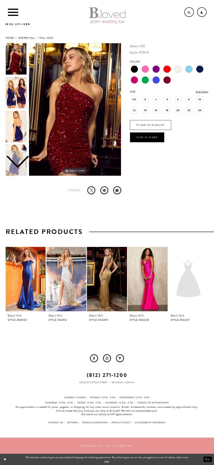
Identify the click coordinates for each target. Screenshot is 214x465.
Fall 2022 (46, 38)
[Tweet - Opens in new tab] (91, 190)
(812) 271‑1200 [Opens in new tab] (107, 375)
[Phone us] (17, 24)
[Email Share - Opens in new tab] (117, 190)
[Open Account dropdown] (202, 12)
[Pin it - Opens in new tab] (104, 190)
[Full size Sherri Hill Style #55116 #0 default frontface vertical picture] (75, 109)
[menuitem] (94, 358)
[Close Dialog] (5, 459)
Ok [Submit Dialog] (207, 459)
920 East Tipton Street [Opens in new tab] (93, 382)
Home (10, 38)
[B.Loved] (107, 15)
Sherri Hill (26, 38)
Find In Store (147, 137)
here (106, 461)
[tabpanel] (75, 109)
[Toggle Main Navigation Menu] (13, 12)
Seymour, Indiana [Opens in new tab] (123, 382)
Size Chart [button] (202, 92)
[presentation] (26, 279)
